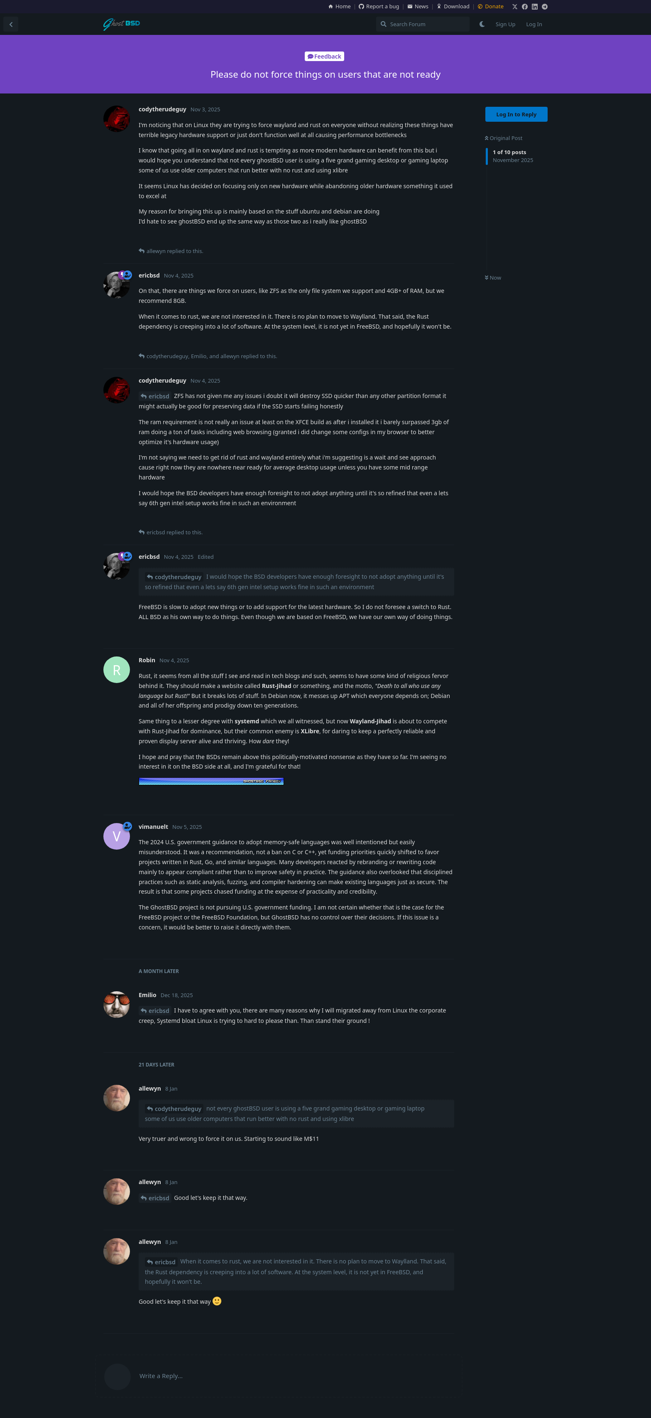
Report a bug (379, 6)
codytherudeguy (178, 577)
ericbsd (159, 396)
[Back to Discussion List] (10, 24)
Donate (490, 6)
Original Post (503, 138)
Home (339, 6)
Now (493, 277)
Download (453, 6)
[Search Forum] (423, 24)
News (417, 6)
